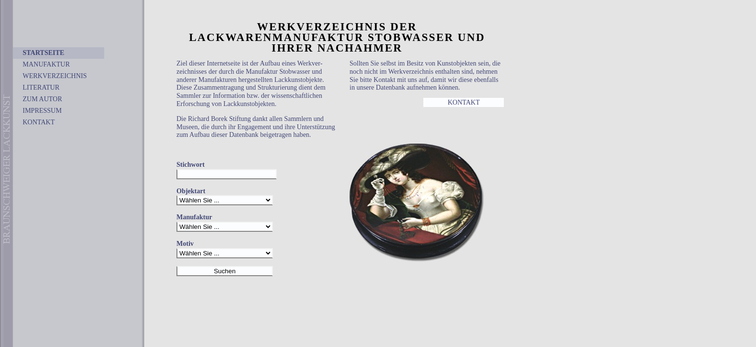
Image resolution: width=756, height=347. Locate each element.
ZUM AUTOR (42, 99)
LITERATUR (41, 87)
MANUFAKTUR (46, 64)
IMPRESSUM (42, 110)
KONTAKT (39, 122)
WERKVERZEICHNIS (55, 76)
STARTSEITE (43, 52)
